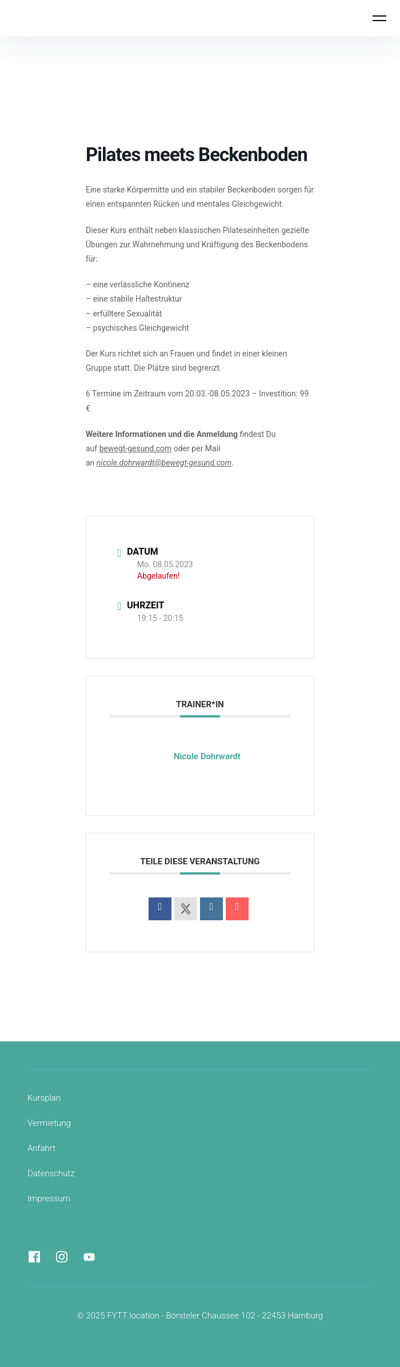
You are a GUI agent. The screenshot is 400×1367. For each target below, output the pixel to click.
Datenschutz (51, 1173)
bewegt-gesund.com (135, 448)
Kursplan (44, 1098)
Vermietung (49, 1123)
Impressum (48, 1198)
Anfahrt (41, 1148)
